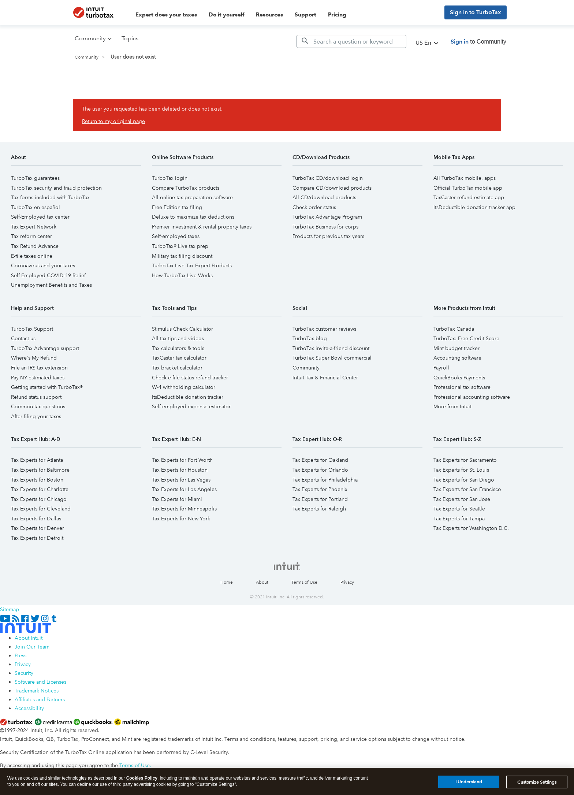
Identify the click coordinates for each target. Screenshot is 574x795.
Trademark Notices (37, 690)
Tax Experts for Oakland (320, 460)
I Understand (468, 784)
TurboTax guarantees (35, 178)
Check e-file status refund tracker (190, 377)
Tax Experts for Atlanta (37, 460)
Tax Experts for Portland (320, 499)
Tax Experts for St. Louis (461, 470)
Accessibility (29, 708)
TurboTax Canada (453, 329)
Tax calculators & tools (178, 348)
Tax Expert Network (33, 226)
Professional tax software (462, 387)
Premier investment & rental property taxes (201, 226)
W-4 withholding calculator (183, 387)
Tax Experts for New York (181, 518)
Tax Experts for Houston (180, 470)
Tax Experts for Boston (37, 479)
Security (24, 673)
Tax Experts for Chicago (39, 499)
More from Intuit (452, 406)
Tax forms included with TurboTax (50, 197)
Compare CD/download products (332, 188)
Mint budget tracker (456, 348)
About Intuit (28, 638)
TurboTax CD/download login (327, 178)
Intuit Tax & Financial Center (325, 377)
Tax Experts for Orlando (320, 470)
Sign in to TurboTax (475, 12)
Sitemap (9, 609)
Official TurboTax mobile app (467, 188)
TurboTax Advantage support (45, 348)
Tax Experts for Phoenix (319, 489)
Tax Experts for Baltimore (40, 470)
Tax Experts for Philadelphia (325, 479)
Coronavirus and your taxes (43, 265)
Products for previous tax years (328, 236)
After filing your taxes (36, 416)
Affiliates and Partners (40, 699)
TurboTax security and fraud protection (56, 188)
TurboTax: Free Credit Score (466, 338)
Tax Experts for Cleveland (41, 508)
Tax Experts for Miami (177, 499)
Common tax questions (38, 406)
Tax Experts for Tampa (459, 518)
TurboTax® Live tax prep (180, 246)
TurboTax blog (309, 338)
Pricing (337, 14)
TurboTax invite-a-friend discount (330, 348)
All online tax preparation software (192, 197)
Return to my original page (113, 121)
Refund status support (36, 397)
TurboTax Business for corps (325, 226)
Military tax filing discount (182, 256)
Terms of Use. (135, 765)
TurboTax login (169, 178)
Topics (130, 38)
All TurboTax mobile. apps (464, 178)
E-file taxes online (31, 256)
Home (226, 582)
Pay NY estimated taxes (37, 377)
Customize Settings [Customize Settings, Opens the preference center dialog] (536, 784)
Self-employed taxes (176, 236)
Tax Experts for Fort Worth (182, 460)
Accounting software (457, 357)
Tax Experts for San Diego (463, 479)
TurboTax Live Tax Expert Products (192, 265)
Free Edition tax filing (177, 207)
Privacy (347, 582)
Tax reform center (31, 236)
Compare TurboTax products (185, 188)
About (262, 582)
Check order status (314, 207)
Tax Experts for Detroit (37, 538)
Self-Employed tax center (40, 216)
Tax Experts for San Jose (461, 499)
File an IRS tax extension (39, 367)
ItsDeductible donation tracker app (474, 207)
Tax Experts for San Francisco (467, 489)
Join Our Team (32, 646)
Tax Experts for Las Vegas (181, 479)
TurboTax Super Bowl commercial (332, 357)
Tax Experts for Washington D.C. (471, 528)
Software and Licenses (40, 682)
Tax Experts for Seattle (459, 508)
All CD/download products (324, 197)
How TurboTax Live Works (182, 275)
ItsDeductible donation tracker (187, 397)
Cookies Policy (141, 780)
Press (20, 655)
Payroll (441, 367)
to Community (478, 42)
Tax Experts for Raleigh (319, 508)
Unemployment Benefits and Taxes (51, 285)
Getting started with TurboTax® (47, 387)
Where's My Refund (34, 357)
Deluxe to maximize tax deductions (193, 216)
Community (86, 57)
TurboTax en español (35, 207)
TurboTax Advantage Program (327, 216)
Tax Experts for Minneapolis (184, 508)
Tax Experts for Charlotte (39, 489)
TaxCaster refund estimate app (468, 197)
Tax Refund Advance (35, 246)
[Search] (351, 41)
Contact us (23, 338)
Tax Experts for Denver (37, 528)
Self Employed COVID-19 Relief (48, 275)
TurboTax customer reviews (324, 329)
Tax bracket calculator (177, 367)
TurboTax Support (32, 329)
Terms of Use (304, 582)
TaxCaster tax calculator (179, 357)
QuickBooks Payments (459, 377)
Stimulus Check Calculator (182, 329)
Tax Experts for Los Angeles (184, 489)
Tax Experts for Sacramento (465, 460)
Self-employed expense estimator (191, 406)
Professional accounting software (471, 397)
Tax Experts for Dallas (36, 518)
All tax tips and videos (178, 338)
